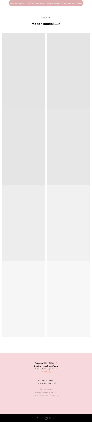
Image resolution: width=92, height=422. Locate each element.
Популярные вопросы (72, 3)
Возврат (57, 3)
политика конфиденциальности (46, 392)
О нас (31, 3)
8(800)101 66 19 (50, 363)
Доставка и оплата (44, 3)
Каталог (21, 3)
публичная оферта (46, 389)
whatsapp (45, 372)
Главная (13, 3)
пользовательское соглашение (46, 395)
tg (50, 372)
